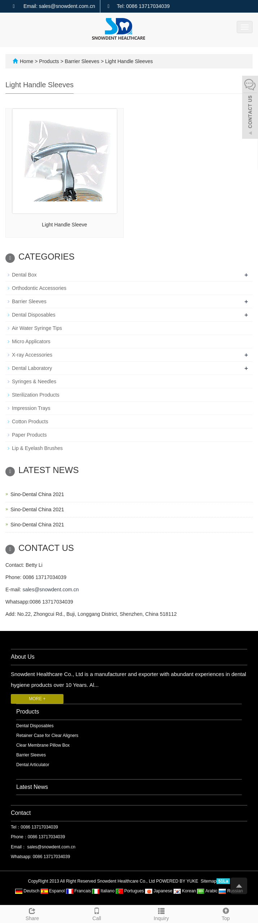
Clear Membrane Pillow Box (43, 745)
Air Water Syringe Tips (37, 328)
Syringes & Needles (34, 381)
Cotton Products (30, 421)
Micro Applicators (31, 341)
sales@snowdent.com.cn (50, 589)
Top (225, 913)
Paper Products (29, 435)
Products (49, 61)
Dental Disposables (34, 315)
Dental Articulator (32, 764)
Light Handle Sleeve (64, 225)
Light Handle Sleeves (128, 61)
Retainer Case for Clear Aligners (47, 735)
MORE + (37, 698)
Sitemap (209, 881)
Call (97, 913)
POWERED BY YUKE (177, 881)
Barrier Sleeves (82, 61)
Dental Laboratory (32, 368)
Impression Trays (31, 408)
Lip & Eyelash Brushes (37, 448)
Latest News (32, 787)
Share (32, 913)
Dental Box (24, 275)
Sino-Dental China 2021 (37, 494)
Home (26, 61)
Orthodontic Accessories (39, 288)
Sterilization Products (36, 395)
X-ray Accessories (32, 355)
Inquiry (161, 913)
